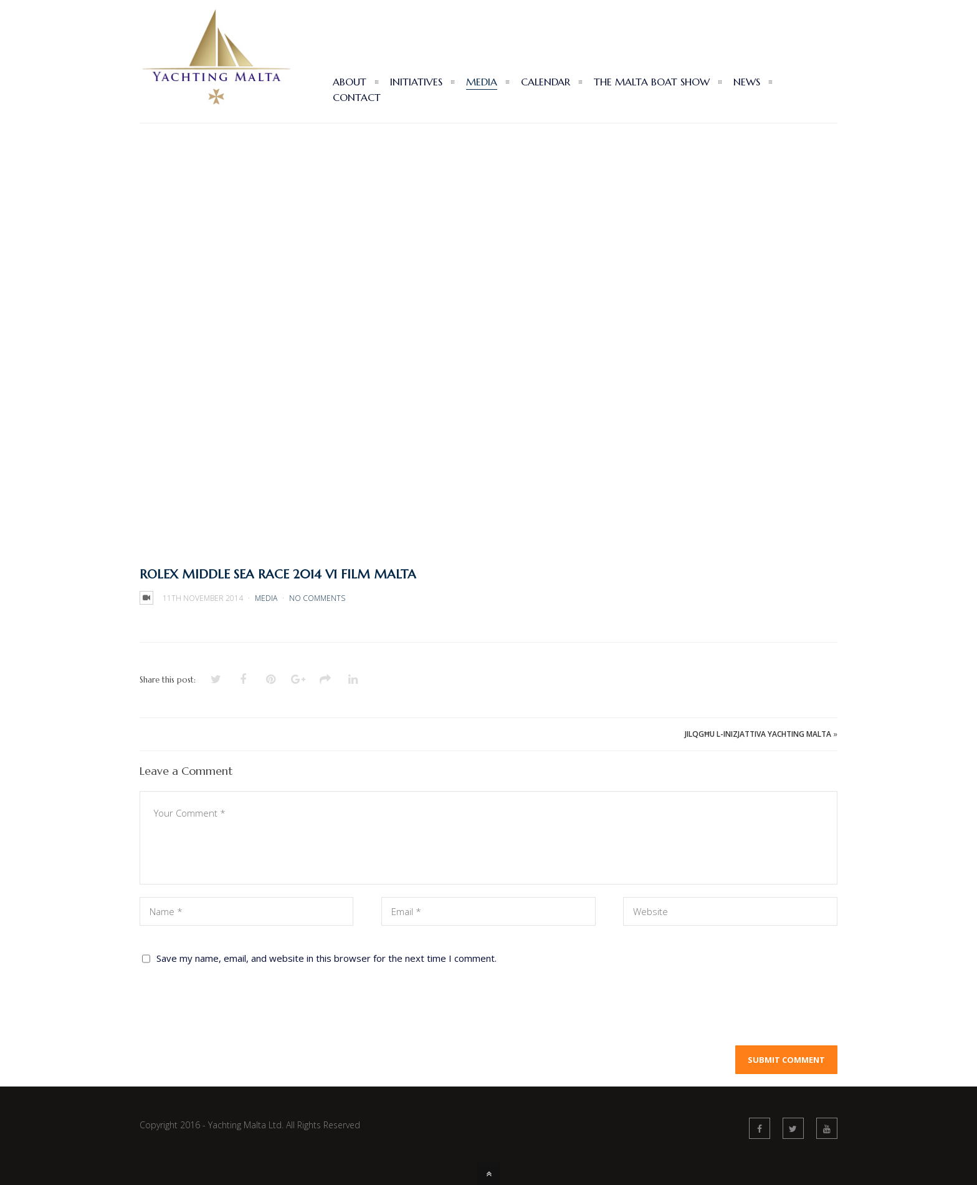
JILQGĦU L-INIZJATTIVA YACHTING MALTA (758, 734)
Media (266, 598)
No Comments (317, 598)
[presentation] (234, 1008)
